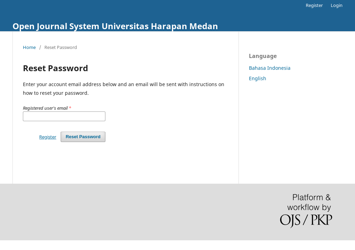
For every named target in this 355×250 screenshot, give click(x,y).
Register (314, 5)
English (257, 78)
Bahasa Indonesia (270, 68)
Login (337, 5)
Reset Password (83, 136)
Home (29, 47)
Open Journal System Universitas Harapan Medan (115, 26)
